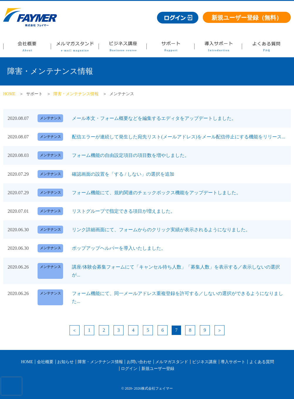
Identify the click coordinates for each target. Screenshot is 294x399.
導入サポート (218, 48)
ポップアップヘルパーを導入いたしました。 (119, 248)
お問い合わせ (139, 362)
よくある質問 (266, 48)
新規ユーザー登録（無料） (247, 17)
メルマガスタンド (75, 48)
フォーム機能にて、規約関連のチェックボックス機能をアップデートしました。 (156, 192)
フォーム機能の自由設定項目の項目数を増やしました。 (130, 155)
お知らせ (65, 362)
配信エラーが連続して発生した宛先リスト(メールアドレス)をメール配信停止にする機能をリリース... (178, 136)
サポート (170, 48)
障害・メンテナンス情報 (76, 94)
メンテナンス (50, 118)
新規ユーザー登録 (157, 368)
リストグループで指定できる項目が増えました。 (123, 211)
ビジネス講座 (122, 48)
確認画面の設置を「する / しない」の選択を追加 (123, 174)
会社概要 (27, 48)
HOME (9, 94)
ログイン (129, 368)
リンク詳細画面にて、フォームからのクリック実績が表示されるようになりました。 (161, 229)
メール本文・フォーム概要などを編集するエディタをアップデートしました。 (154, 118)
